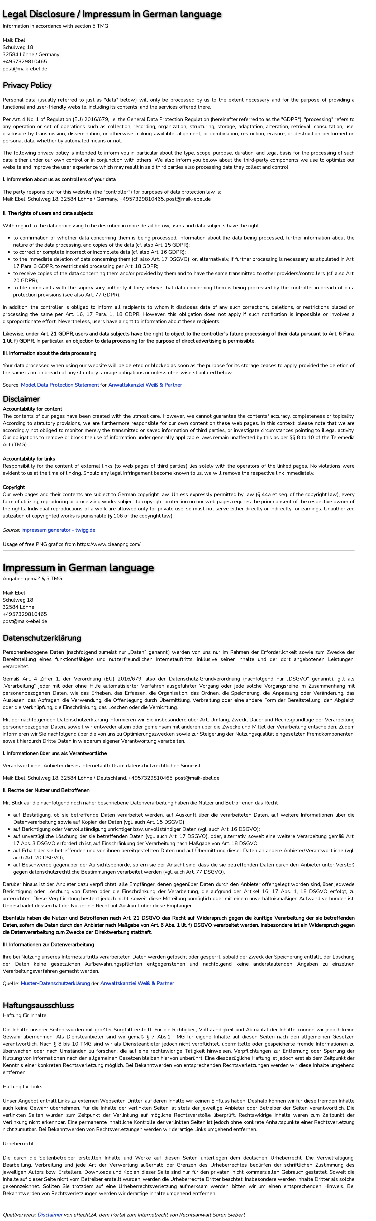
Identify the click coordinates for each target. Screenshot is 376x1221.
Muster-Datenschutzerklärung (55, 983)
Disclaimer (49, 1214)
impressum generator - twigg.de (58, 530)
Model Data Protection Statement (60, 385)
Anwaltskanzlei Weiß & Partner (145, 385)
